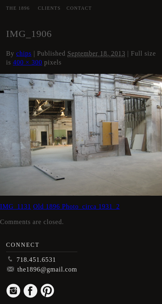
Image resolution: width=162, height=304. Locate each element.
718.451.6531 (36, 259)
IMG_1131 (15, 206)
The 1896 (18, 8)
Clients (49, 8)
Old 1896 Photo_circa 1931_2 (76, 206)
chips (24, 53)
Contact (79, 8)
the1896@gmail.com (47, 269)
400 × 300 (27, 62)
